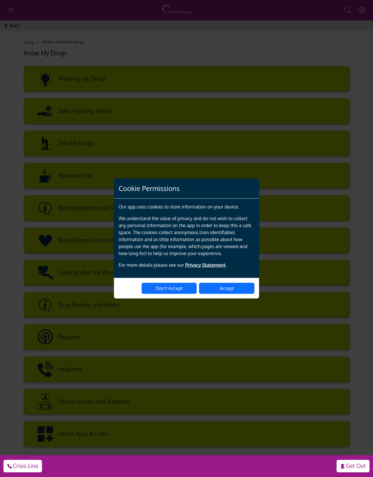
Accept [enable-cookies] (227, 288)
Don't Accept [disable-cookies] (169, 288)
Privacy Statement (205, 265)
